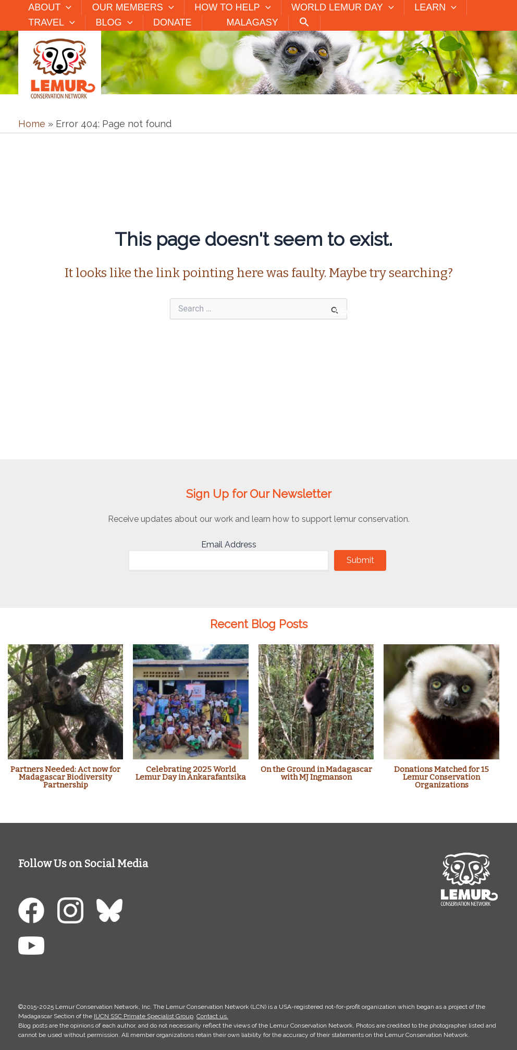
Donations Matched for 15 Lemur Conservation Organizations (441, 777)
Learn (429, 7)
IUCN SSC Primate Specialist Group (143, 1016)
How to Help (229, 7)
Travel (51, 22)
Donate (169, 22)
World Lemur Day (338, 7)
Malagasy (255, 22)
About (49, 7)
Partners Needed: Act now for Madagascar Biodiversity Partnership (65, 777)
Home (31, 123)
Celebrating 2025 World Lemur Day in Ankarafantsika (191, 773)
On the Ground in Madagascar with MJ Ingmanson (316, 773)
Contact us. (212, 1016)
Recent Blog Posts (258, 624)
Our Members (131, 7)
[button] (65, 7)
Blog (111, 22)
